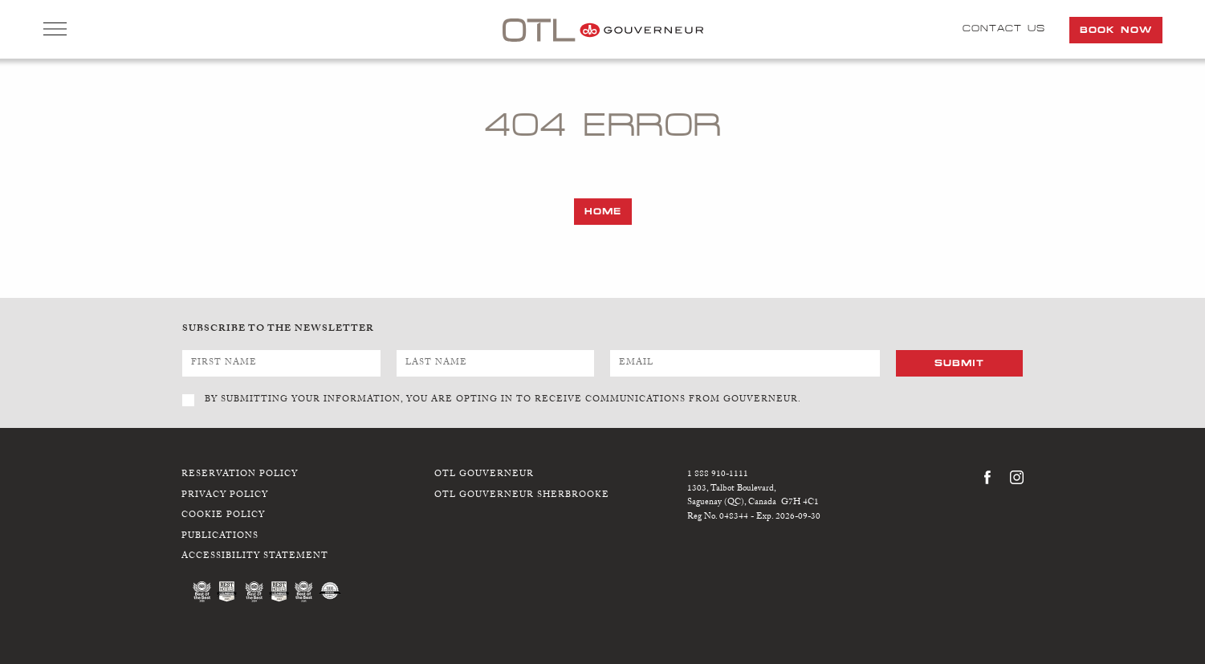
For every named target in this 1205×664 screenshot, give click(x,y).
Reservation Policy (239, 475)
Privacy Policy (224, 495)
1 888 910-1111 (717, 475)
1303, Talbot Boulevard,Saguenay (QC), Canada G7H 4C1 (753, 496)
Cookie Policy (223, 515)
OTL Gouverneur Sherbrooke (521, 495)
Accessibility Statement (254, 556)
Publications (220, 536)
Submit (959, 363)
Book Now (1116, 30)
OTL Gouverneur (484, 475)
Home (602, 211)
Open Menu (55, 30)
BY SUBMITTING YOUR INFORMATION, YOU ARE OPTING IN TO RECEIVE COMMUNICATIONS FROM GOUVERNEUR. (503, 400)
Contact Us (1004, 28)
